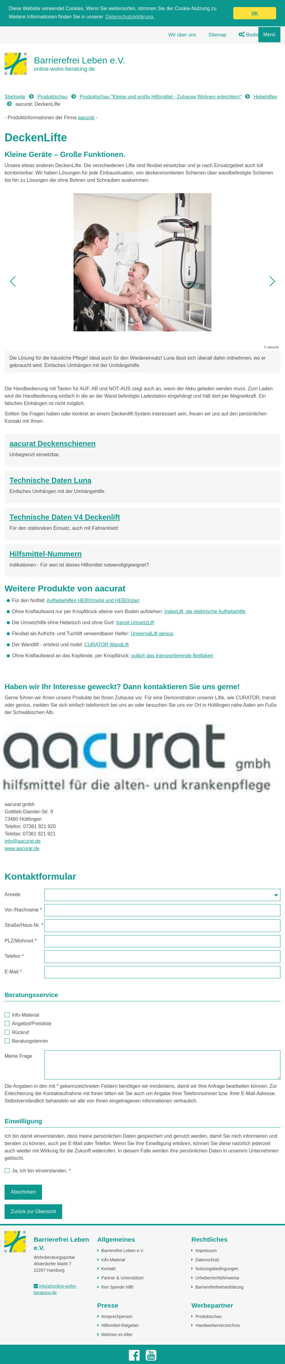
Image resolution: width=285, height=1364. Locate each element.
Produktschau (53, 96)
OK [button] (254, 13)
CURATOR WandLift (106, 644)
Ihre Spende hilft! (117, 1287)
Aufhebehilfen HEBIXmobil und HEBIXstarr (93, 600)
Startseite (15, 96)
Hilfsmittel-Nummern (45, 554)
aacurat (86, 117)
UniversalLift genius (152, 633)
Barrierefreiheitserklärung (219, 1287)
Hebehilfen (265, 96)
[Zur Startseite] (65, 64)
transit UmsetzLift (135, 622)
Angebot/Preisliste (28, 1023)
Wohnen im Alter (117, 1334)
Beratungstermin (26, 1041)
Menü (269, 34)
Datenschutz (207, 1259)
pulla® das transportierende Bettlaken (172, 655)
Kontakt (108, 1268)
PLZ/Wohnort (21, 940)
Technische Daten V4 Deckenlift (64, 517)
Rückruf (17, 1032)
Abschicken (23, 1191)
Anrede (13, 894)
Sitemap (217, 34)
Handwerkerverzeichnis (217, 1325)
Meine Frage (18, 1056)
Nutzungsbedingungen (216, 1268)
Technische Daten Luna (50, 480)
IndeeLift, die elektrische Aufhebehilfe (205, 611)
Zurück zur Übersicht (33, 1211)
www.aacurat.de (22, 848)
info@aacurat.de (23, 841)
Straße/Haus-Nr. (24, 925)
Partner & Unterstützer (122, 1277)
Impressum (205, 1250)
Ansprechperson (117, 1316)
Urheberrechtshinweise (217, 1277)
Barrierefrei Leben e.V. (122, 1250)
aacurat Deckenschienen (52, 443)
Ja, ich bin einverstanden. (38, 1170)
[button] (13, 281)
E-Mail (13, 971)
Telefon (14, 956)
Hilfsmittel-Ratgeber (120, 1325)
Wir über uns (182, 34)
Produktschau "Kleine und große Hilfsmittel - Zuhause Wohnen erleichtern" (161, 96)
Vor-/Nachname (23, 909)
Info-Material (22, 1015)
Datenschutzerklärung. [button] (130, 16)
